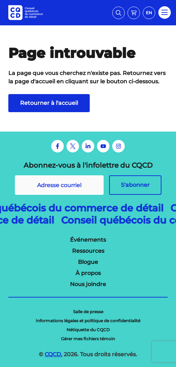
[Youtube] (103, 146)
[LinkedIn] (88, 146)
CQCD (53, 354)
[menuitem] (88, 240)
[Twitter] (73, 146)
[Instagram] (118, 146)
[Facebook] (57, 146)
